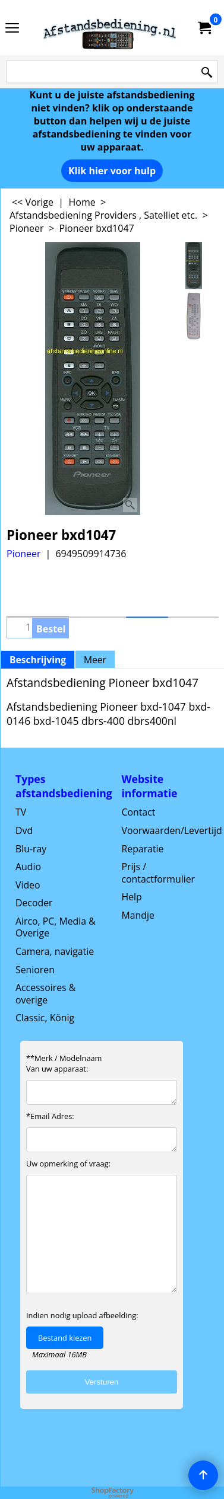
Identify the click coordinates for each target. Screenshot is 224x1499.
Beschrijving (38, 659)
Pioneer (24, 553)
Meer (95, 659)
